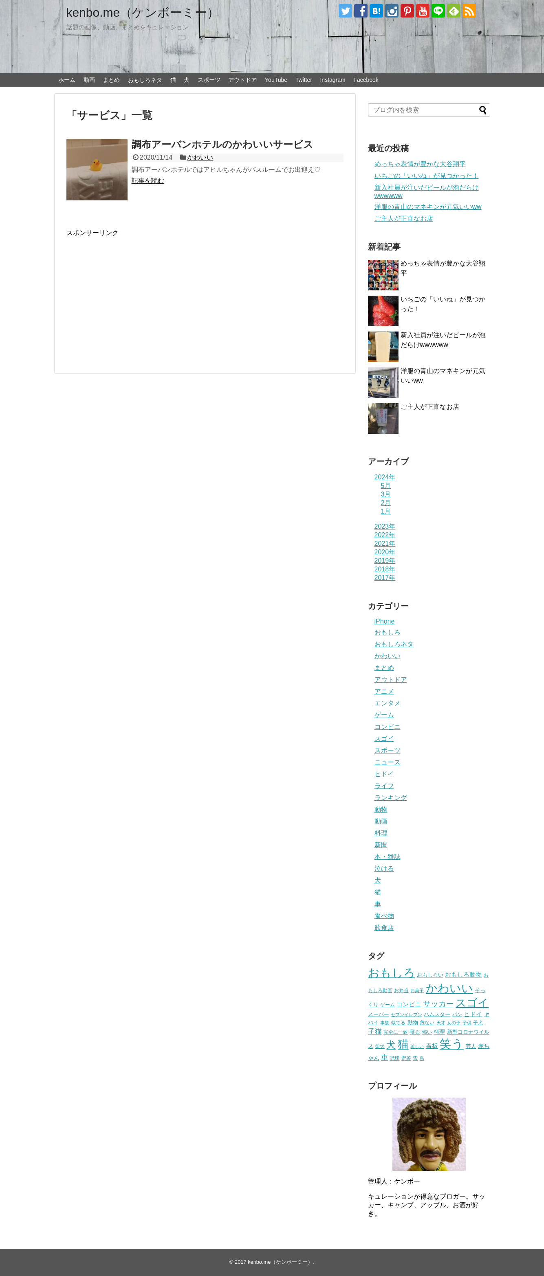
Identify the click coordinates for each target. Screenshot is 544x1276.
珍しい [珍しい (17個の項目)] (417, 1046)
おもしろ (387, 632)
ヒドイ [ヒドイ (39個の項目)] (473, 1013)
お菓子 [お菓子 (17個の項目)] (417, 990)
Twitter (303, 80)
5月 (386, 485)
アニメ (384, 691)
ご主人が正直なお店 (403, 218)
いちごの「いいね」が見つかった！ (426, 175)
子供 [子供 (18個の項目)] (467, 1022)
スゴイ (384, 738)
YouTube (276, 80)
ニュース (387, 762)
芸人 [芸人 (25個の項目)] (471, 1046)
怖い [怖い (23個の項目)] (427, 1032)
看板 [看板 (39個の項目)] (432, 1045)
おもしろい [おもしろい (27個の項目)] (430, 975)
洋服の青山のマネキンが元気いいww (428, 206)
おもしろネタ (145, 80)
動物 (381, 809)
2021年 (385, 543)
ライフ (384, 785)
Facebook (365, 80)
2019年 (385, 560)
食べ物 (384, 915)
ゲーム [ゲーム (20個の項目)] (387, 1004)
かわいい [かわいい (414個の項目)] (449, 988)
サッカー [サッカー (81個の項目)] (438, 1003)
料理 (381, 833)
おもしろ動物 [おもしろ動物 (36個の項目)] (463, 974)
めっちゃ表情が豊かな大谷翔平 (420, 163)
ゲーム (384, 715)
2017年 (385, 577)
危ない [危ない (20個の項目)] (427, 1022)
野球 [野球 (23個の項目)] (394, 1058)
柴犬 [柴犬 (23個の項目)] (380, 1046)
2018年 (385, 569)
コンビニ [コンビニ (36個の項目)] (408, 1004)
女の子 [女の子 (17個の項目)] (453, 1022)
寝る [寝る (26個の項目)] (415, 1032)
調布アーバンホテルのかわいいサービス (222, 144)
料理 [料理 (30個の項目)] (439, 1031)
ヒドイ (384, 774)
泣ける (384, 868)
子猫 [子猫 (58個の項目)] (375, 1031)
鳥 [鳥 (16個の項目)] (422, 1058)
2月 (386, 502)
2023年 (385, 526)
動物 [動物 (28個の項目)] (412, 1022)
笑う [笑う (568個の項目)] (452, 1043)
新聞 (381, 844)
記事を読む (148, 180)
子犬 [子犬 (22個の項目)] (478, 1023)
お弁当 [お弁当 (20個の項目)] (401, 990)
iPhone (384, 621)
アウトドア (242, 80)
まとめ (111, 80)
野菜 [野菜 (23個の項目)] (406, 1058)
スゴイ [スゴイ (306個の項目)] (472, 1003)
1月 (386, 511)
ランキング (390, 797)
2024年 (385, 477)
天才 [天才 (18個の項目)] (440, 1022)
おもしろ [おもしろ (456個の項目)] (391, 972)
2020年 (385, 552)
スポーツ (209, 80)
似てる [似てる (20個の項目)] (398, 1022)
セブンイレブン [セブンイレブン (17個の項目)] (406, 1014)
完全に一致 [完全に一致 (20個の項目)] (395, 1031)
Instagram (332, 80)
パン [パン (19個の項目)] (457, 1014)
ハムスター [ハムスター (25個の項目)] (437, 1014)
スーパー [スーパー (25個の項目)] (378, 1014)
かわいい (200, 157)
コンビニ (387, 726)
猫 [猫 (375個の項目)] (403, 1044)
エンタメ (387, 703)
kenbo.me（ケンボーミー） (143, 12)
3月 (386, 494)
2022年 (385, 534)
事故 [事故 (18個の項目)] (384, 1022)
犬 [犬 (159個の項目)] (391, 1045)
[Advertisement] (134, 294)
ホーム (66, 80)
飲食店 (384, 927)
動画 (89, 80)
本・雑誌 (387, 856)
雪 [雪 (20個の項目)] (415, 1058)
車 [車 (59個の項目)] (384, 1057)
